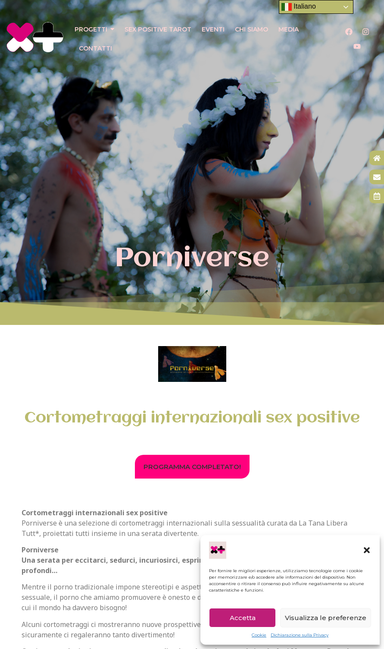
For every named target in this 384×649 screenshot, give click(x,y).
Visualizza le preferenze (325, 618)
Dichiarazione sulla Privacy (299, 635)
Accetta (243, 618)
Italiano (298, 7)
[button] (366, 550)
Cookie (259, 635)
